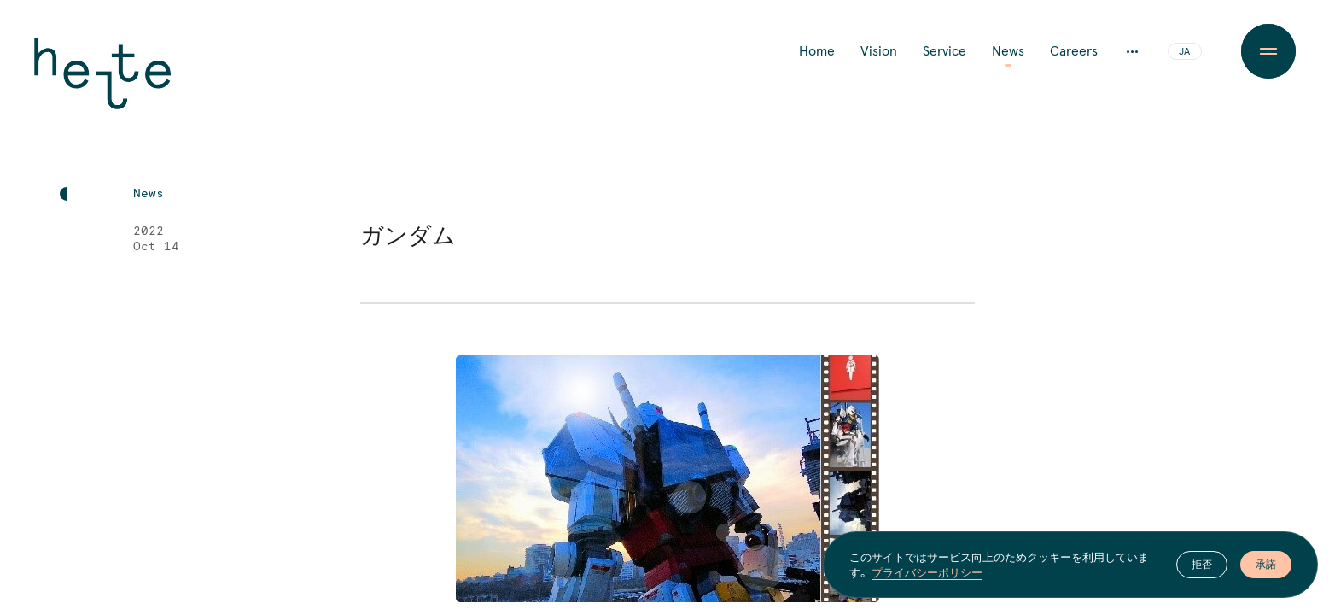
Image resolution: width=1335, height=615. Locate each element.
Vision (878, 51)
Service (944, 51)
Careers (1074, 51)
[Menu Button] (1268, 51)
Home (817, 51)
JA (1184, 52)
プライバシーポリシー (927, 572)
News (1008, 51)
